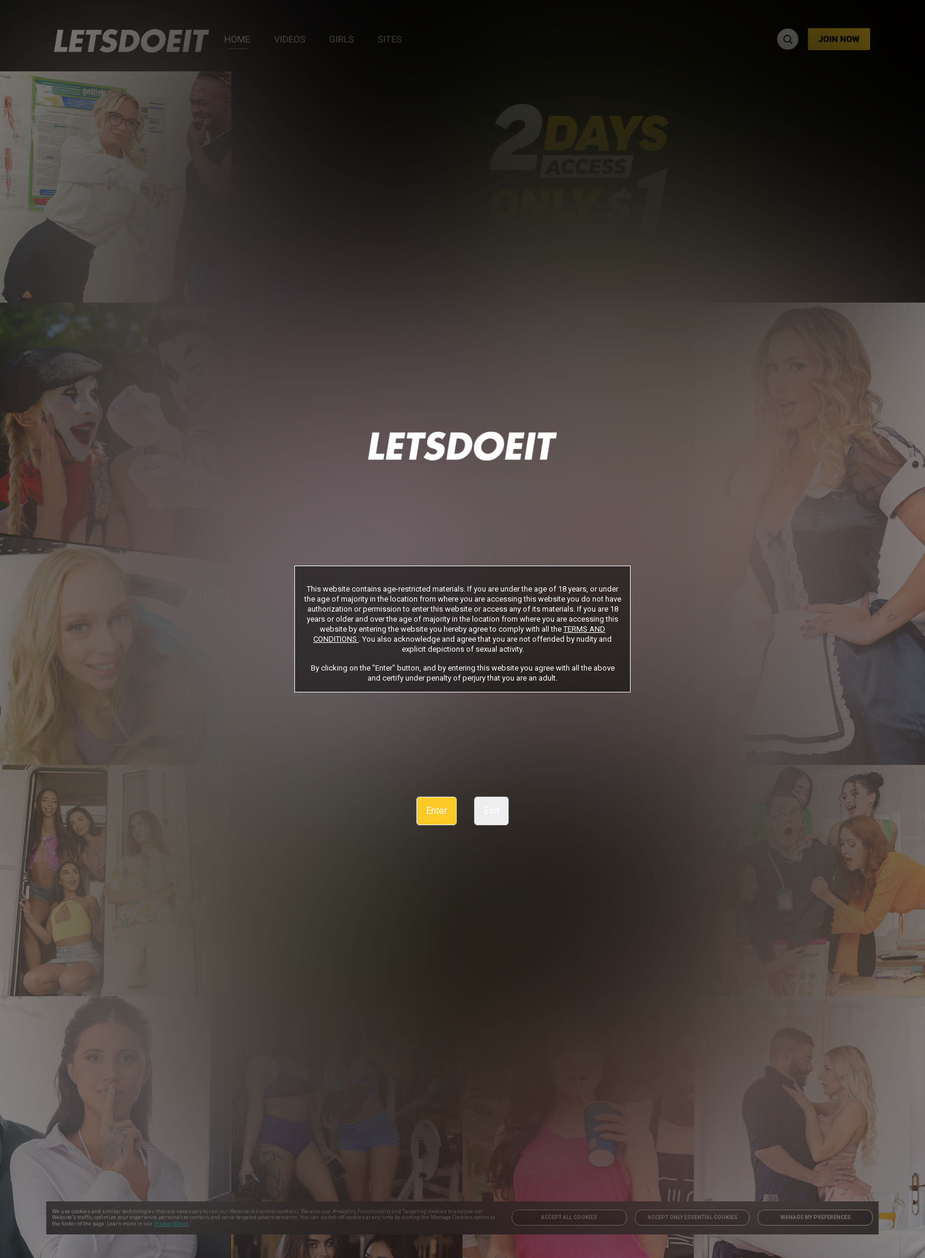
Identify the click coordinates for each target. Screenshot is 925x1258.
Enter (436, 810)
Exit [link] (491, 810)
